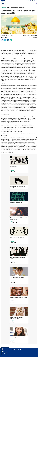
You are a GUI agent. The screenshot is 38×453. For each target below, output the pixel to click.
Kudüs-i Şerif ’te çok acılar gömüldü (17, 7)
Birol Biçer (13, 282)
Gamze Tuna (13, 171)
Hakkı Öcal (13, 262)
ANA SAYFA (3, 7)
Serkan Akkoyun (14, 242)
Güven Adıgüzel (14, 222)
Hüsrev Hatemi (4, 37)
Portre (8, 7)
